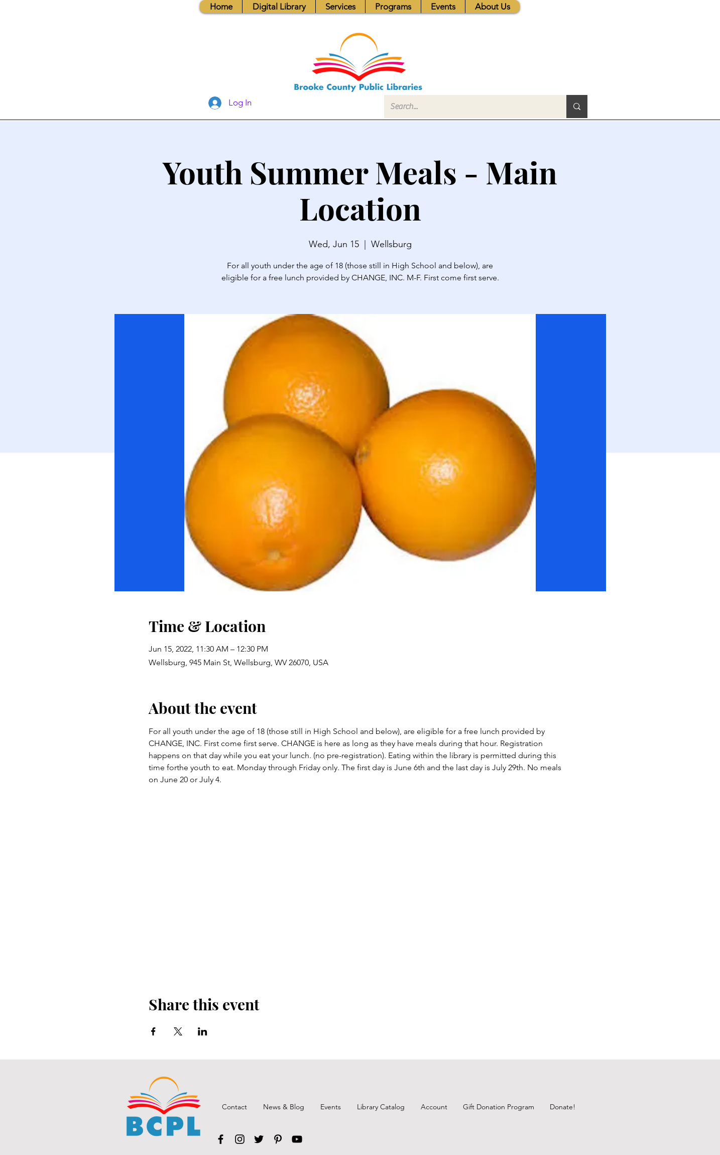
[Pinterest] (278, 1139)
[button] (340, 6)
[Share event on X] (178, 1031)
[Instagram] (239, 1139)
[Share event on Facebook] (153, 1031)
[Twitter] (259, 1139)
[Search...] (467, 106)
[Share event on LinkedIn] (202, 1031)
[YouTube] (297, 1139)
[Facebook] (220, 1139)
